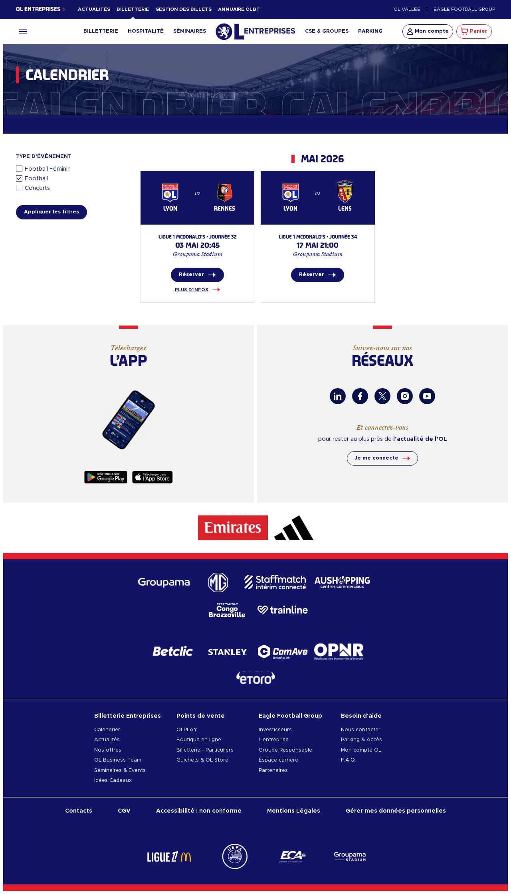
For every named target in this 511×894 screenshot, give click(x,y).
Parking (370, 31)
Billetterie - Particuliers (205, 750)
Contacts (78, 811)
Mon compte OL (361, 750)
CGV (124, 811)
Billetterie (133, 9)
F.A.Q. (348, 760)
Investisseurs (275, 729)
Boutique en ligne (198, 739)
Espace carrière (278, 760)
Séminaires (189, 31)
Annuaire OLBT (239, 9)
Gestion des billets (183, 9)
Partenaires (273, 770)
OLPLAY (186, 729)
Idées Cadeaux (113, 780)
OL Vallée (407, 9)
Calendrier (107, 729)
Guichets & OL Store (202, 760)
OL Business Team (117, 760)
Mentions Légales (293, 811)
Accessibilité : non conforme (199, 811)
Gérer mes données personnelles (396, 811)
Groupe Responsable (285, 750)
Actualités (94, 9)
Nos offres (107, 750)
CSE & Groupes (327, 31)
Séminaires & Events (120, 770)
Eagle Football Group (464, 9)
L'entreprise (274, 739)
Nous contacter (360, 729)
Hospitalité (146, 31)
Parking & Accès (361, 739)
